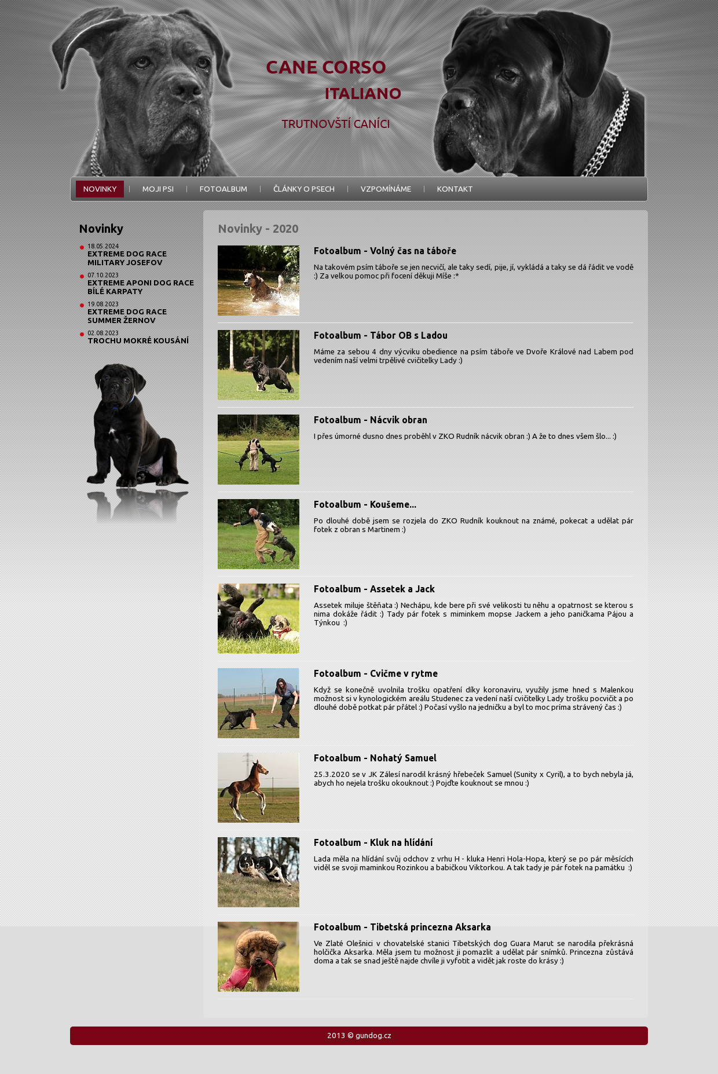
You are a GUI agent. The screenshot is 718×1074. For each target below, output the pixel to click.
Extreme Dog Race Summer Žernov (127, 316)
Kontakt (455, 189)
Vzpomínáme (386, 189)
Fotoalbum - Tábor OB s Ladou (381, 335)
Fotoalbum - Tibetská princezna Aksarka (402, 927)
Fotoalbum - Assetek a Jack (374, 589)
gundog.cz (373, 1035)
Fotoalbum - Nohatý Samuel (375, 758)
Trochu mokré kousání (138, 340)
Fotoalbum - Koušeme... (365, 504)
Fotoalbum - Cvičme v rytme (376, 673)
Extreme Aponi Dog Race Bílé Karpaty (140, 287)
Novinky (99, 189)
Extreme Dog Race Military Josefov (127, 258)
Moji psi (158, 189)
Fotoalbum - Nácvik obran (370, 420)
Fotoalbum (223, 189)
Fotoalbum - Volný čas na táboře (385, 250)
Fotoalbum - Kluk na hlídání (373, 842)
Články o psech (304, 189)
